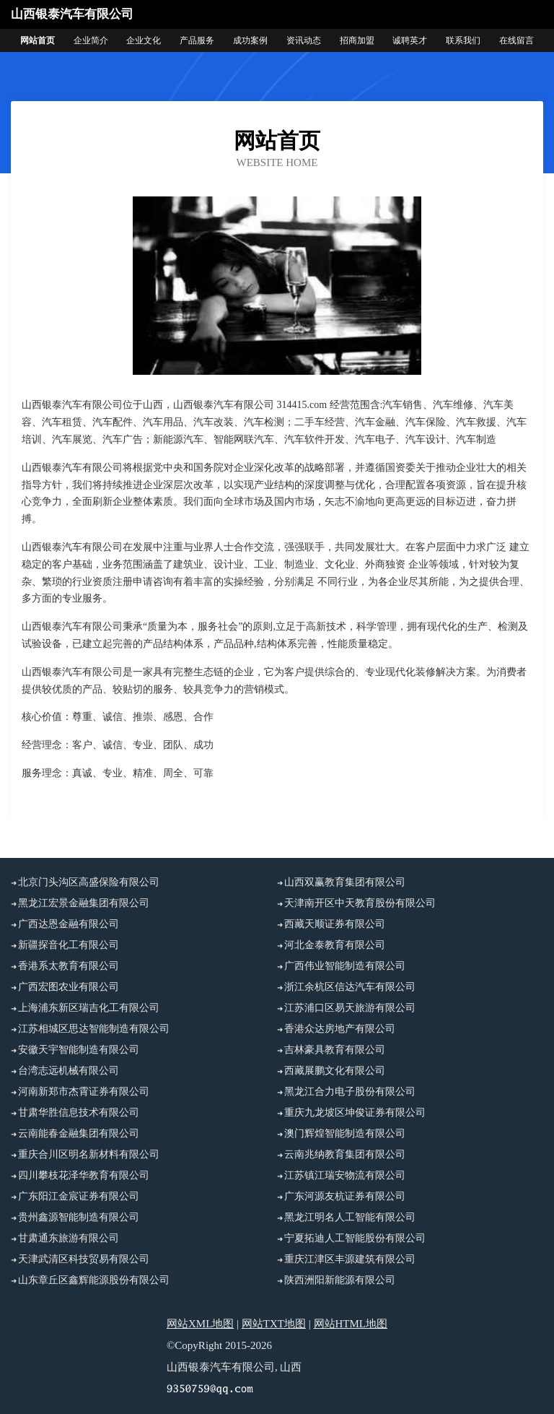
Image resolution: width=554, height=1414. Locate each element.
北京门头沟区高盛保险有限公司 (88, 882)
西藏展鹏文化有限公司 (334, 1070)
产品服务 (197, 40)
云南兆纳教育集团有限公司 (344, 1154)
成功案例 (250, 40)
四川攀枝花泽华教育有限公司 (83, 1175)
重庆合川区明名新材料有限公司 (88, 1154)
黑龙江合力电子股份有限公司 (350, 1091)
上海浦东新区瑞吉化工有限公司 (88, 1007)
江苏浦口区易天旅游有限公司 (350, 1007)
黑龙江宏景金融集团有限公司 (83, 903)
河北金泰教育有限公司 (334, 945)
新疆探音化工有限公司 (68, 945)
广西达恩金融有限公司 (68, 924)
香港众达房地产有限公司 (339, 1028)
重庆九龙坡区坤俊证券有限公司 (355, 1112)
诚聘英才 (409, 40)
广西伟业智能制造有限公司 (344, 965)
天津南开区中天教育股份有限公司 (360, 903)
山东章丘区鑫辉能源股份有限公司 (94, 1280)
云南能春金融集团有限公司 (78, 1133)
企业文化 (143, 40)
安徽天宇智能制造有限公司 (78, 1049)
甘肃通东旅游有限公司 (68, 1238)
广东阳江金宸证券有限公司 (78, 1196)
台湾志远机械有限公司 (68, 1070)
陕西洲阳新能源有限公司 (339, 1280)
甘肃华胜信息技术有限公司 (78, 1112)
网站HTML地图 (351, 1324)
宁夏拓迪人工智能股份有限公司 (355, 1238)
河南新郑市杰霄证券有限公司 (83, 1091)
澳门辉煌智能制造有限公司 (344, 1133)
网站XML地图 (200, 1324)
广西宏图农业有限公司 (68, 986)
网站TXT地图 (274, 1324)
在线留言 (516, 40)
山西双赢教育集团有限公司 (344, 882)
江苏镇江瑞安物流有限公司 (344, 1175)
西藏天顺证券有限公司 (334, 924)
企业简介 (91, 40)
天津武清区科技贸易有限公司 (83, 1259)
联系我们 (463, 40)
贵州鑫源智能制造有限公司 (78, 1217)
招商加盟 (357, 40)
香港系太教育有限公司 (68, 965)
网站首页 (37, 40)
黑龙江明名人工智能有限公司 (350, 1217)
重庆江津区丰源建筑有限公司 (350, 1259)
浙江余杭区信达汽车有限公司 (350, 986)
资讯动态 (303, 40)
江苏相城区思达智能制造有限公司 (94, 1028)
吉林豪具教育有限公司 (334, 1049)
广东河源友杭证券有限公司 (344, 1196)
